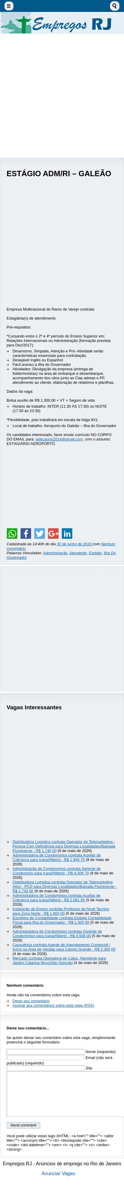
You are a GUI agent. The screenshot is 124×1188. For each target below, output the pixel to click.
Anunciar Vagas (58, 1173)
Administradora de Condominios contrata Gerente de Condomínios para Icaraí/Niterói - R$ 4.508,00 (57, 933)
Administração (55, 553)
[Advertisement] (62, 96)
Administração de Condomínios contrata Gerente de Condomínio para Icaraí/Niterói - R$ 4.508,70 (57, 870)
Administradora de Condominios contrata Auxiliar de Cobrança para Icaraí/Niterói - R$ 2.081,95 (57, 897)
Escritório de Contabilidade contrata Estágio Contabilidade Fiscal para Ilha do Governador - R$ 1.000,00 (62, 920)
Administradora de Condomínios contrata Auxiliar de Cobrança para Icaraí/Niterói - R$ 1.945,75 (57, 857)
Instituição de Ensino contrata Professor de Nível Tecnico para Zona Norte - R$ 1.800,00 (61, 911)
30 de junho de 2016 (75, 544)
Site (49, 1068)
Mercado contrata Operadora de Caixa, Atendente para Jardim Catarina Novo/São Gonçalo (59, 960)
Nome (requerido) (61, 1051)
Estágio (95, 553)
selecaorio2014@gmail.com (59, 439)
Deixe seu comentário (31, 1001)
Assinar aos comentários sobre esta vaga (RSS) (53, 1005)
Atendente (78, 553)
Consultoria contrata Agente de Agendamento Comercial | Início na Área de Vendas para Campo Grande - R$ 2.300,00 (64, 947)
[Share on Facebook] (25, 533)
